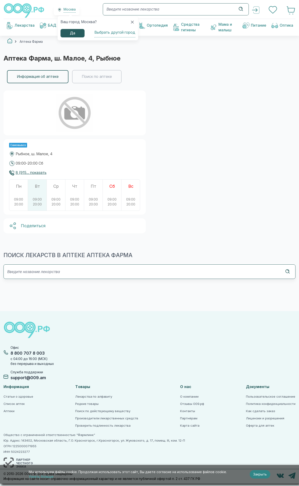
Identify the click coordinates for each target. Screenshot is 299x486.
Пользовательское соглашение (270, 396)
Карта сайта (189, 425)
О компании (189, 396)
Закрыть (260, 474)
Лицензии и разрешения (265, 418)
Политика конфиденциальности (270, 404)
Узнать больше (41, 477)
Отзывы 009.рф (192, 404)
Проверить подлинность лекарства (103, 425)
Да (72, 33)
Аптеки (9, 411)
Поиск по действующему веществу (102, 411)
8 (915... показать (31, 173)
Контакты (187, 411)
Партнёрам (188, 418)
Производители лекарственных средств (106, 418)
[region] (149, 76)
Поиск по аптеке (97, 77)
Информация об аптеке (38, 77)
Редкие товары (87, 404)
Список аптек (14, 404)
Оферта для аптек (260, 425)
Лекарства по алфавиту (93, 396)
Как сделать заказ (260, 411)
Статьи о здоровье (18, 396)
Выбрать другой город (114, 32)
